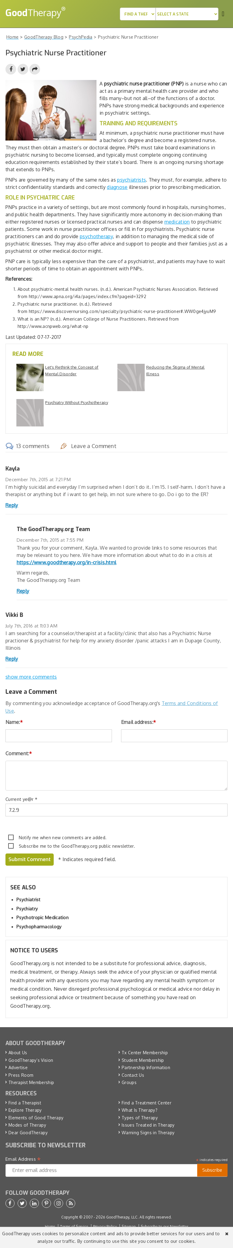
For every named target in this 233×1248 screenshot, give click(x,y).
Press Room (20, 1075)
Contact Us (133, 1075)
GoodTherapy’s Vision (30, 1060)
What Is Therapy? (139, 1110)
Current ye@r (21, 799)
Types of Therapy (140, 1117)
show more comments (31, 677)
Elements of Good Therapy (35, 1117)
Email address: (138, 722)
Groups (129, 1082)
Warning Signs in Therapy (148, 1132)
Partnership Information (146, 1067)
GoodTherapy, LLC (122, 1217)
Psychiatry (27, 909)
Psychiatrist (28, 899)
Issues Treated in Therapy (148, 1125)
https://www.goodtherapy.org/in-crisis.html (66, 562)
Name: (14, 722)
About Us (17, 1052)
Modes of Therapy (27, 1125)
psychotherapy (96, 236)
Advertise (18, 1067)
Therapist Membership (31, 1082)
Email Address (23, 1159)
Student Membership (143, 1060)
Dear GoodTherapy (28, 1132)
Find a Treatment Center (146, 1102)
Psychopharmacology (38, 927)
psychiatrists (131, 180)
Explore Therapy (25, 1110)
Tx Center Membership (145, 1052)
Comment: (18, 753)
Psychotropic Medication (42, 917)
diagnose (117, 187)
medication (177, 222)
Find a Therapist (24, 1102)
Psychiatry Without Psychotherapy (76, 402)
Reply (11, 505)
